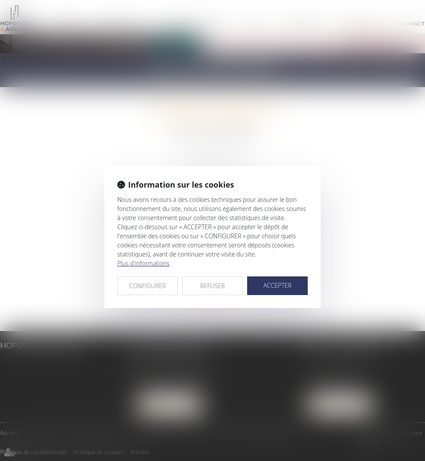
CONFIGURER (147, 286)
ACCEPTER (277, 285)
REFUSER (212, 286)
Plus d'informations (143, 263)
